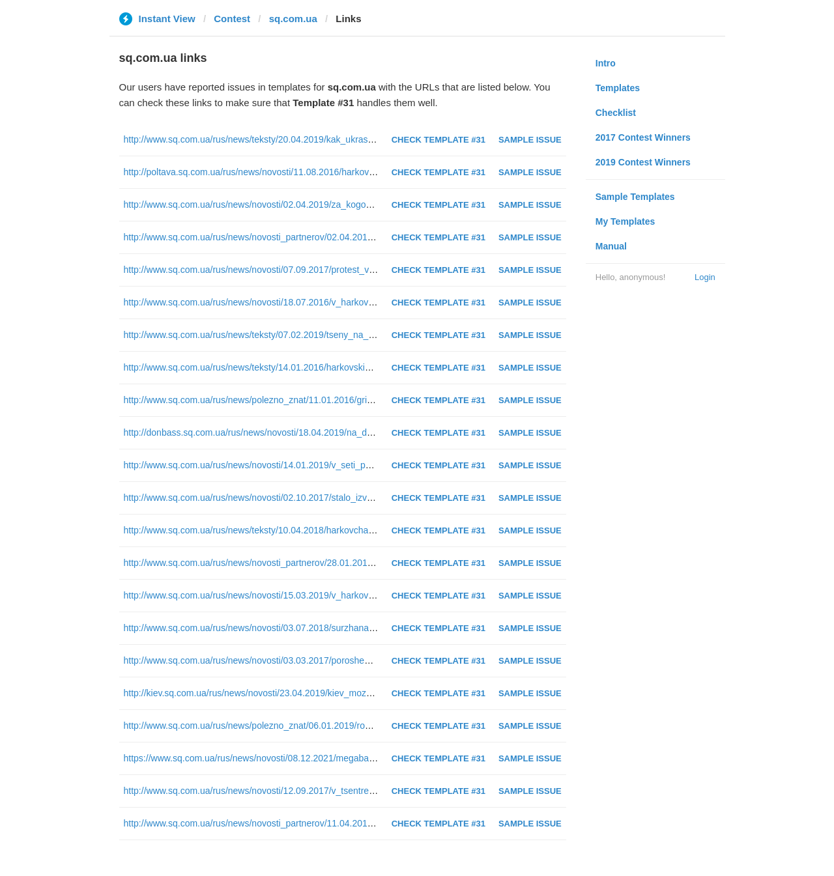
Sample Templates (635, 196)
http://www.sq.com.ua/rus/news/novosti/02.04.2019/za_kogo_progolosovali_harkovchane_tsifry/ (316, 204)
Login (705, 277)
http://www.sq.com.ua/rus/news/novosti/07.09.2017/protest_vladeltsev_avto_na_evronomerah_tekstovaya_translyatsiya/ (366, 269)
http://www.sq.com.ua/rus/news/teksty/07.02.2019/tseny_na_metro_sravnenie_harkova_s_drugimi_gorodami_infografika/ (368, 335)
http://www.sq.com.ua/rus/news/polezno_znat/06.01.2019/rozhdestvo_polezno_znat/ (293, 725)
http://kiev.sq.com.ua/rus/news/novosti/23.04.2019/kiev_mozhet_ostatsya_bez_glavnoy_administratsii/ (330, 693)
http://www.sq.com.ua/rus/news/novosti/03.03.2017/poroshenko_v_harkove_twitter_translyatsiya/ (319, 660)
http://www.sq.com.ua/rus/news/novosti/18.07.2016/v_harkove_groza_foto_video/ (288, 302)
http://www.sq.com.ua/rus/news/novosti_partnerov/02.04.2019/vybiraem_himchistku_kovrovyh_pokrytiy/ (332, 237)
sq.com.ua (293, 18)
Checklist (616, 112)
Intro (606, 63)
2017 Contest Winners (643, 137)
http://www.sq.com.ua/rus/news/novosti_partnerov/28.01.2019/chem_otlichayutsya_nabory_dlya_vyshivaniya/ (344, 563)
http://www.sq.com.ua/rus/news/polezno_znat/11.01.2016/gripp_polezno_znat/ (281, 400)
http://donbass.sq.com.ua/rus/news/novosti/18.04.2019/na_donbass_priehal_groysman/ (300, 432)
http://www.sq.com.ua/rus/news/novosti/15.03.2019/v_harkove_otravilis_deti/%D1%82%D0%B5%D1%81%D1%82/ (356, 595)
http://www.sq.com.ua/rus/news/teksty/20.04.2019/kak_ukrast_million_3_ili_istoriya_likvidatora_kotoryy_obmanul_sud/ (362, 139)
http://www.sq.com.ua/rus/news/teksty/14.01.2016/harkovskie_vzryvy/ (264, 367)
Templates (618, 88)
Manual (611, 246)
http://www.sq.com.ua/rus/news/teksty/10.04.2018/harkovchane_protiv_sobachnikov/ (294, 530)
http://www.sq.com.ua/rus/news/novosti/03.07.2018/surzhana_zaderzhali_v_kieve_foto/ (299, 628)
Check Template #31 (438, 140)
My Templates (625, 221)
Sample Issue (530, 140)
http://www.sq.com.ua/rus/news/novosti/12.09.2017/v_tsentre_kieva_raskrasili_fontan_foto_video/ (320, 790)
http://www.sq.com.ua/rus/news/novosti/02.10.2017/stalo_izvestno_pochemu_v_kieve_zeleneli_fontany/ (332, 497)
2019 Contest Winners (643, 162)
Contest (232, 18)
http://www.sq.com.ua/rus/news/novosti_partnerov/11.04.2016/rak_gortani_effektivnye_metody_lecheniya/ (337, 823)
